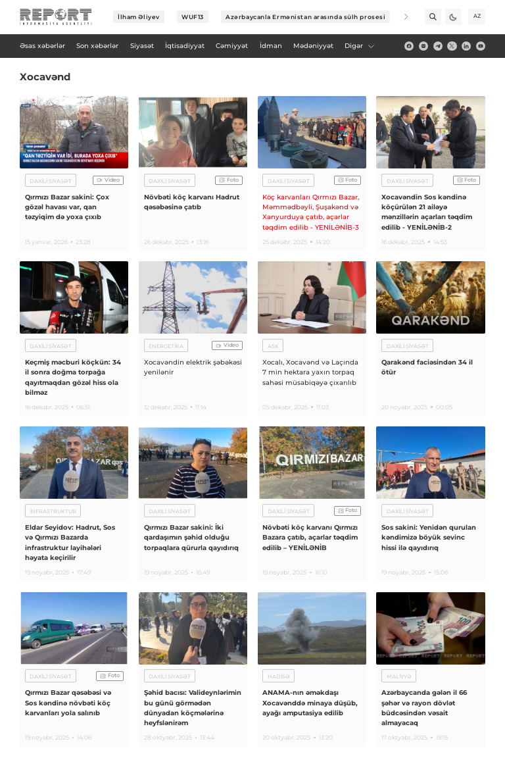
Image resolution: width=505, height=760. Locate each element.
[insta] (423, 46)
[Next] (400, 17)
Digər (360, 45)
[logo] (56, 17)
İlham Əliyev (139, 16)
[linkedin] (466, 46)
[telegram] (438, 46)
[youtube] (480, 46)
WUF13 (192, 16)
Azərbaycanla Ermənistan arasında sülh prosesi (305, 16)
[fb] (409, 46)
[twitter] (451, 46)
